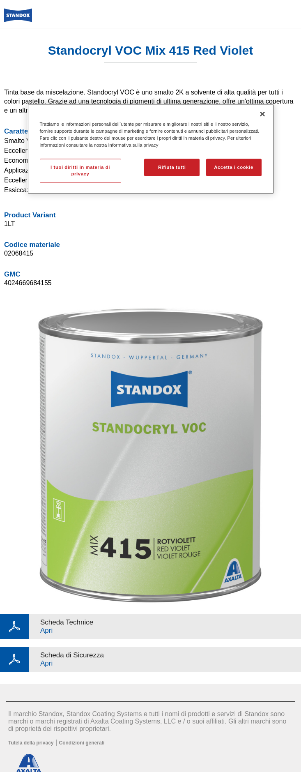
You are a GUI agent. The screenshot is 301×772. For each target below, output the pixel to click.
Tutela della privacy (31, 743)
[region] (151, 149)
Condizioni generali (82, 743)
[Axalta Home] (18, 18)
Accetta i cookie (233, 167)
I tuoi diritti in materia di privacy (80, 170)
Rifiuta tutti (172, 167)
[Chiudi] (262, 114)
